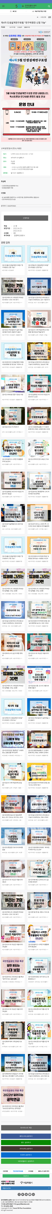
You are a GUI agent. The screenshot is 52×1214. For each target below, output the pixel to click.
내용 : (5, 167)
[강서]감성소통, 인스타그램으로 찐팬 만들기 (38, 687)
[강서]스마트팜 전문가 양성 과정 (12, 394)
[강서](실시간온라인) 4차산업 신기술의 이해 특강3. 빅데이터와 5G (12, 623)
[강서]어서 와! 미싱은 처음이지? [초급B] (12, 945)
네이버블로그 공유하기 (26, 1161)
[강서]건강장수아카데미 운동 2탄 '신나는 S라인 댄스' (39, 784)
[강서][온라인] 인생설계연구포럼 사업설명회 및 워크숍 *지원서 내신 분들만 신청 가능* (13, 364)
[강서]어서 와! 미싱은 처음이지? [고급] (38, 654)
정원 (8, 226)
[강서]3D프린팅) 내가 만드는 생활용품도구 (38, 978)
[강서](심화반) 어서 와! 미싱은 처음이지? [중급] (13, 492)
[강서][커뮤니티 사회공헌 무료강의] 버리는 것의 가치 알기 (12, 298)
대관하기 (26, 1176)
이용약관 (5, 1171)
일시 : (5, 154)
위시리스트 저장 (26, 1127)
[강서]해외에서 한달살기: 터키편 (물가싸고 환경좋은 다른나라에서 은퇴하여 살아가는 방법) (13, 1076)
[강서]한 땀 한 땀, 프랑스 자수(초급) (38, 913)
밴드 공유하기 (26, 1142)
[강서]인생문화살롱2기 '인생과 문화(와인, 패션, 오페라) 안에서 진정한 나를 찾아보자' (38, 752)
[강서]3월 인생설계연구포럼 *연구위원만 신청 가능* (12, 266)
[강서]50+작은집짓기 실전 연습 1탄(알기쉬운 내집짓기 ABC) (12, 331)
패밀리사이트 (26, 1188)
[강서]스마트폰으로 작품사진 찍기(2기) (38, 1042)
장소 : (5, 158)
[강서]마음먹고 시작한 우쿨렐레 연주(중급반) (38, 945)
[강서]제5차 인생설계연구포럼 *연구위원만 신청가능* (12, 719)
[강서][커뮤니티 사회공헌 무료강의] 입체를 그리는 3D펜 (12, 589)
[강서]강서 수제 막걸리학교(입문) (12, 784)
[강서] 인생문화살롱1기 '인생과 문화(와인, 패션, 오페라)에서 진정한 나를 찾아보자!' (39, 429)
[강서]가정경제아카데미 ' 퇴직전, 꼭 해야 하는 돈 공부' (39, 848)
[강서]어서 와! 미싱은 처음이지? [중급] (12, 881)
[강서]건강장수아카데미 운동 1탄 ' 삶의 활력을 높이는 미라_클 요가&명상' (39, 623)
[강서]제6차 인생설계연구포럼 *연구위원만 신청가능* (38, 266)
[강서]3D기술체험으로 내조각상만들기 (12, 525)
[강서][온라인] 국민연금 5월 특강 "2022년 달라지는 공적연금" (13, 1107)
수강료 (8, 233)
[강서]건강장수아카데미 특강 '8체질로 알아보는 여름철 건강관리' (38, 558)
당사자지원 (12, 27)
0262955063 (12, 206)
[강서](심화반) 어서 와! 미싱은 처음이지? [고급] (39, 395)
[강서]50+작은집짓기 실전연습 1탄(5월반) (39, 719)
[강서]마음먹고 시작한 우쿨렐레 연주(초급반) (12, 460)
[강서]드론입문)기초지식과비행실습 (12, 848)
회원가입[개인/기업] (39, 11)
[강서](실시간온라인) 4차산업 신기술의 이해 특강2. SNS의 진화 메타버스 (38, 364)
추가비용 (8, 235)
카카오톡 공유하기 (26, 1148)
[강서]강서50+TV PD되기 (10, 427)
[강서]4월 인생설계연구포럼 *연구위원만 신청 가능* (12, 557)
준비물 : (5, 173)
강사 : (5, 161)
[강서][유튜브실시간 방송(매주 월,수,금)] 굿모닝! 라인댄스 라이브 (12, 817)
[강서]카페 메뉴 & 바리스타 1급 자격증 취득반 (38, 881)
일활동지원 (27, 27)
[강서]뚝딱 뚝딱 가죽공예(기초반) (12, 1042)
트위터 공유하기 (26, 1155)
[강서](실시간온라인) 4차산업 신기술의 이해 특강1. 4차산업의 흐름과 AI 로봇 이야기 (38, 1076)
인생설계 (19, 27)
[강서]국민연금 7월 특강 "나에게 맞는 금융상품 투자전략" (12, 751)
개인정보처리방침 (18, 1171)
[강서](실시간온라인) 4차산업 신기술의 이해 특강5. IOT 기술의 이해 (39, 299)
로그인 (13, 11)
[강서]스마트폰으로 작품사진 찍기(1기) (38, 1010)
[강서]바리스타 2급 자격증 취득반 (12, 654)
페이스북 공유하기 (26, 1136)
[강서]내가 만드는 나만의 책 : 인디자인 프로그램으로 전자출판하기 (38, 526)
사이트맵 (30, 1171)
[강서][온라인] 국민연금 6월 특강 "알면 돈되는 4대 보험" (13, 978)
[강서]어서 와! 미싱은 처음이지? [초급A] (12, 1010)
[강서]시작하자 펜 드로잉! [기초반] (38, 460)
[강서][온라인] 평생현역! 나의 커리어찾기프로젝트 (38, 492)
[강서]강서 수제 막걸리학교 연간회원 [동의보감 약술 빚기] (38, 331)
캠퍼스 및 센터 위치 (43, 1171)
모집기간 (8, 228)
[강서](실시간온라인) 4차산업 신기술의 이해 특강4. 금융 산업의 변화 (38, 817)
